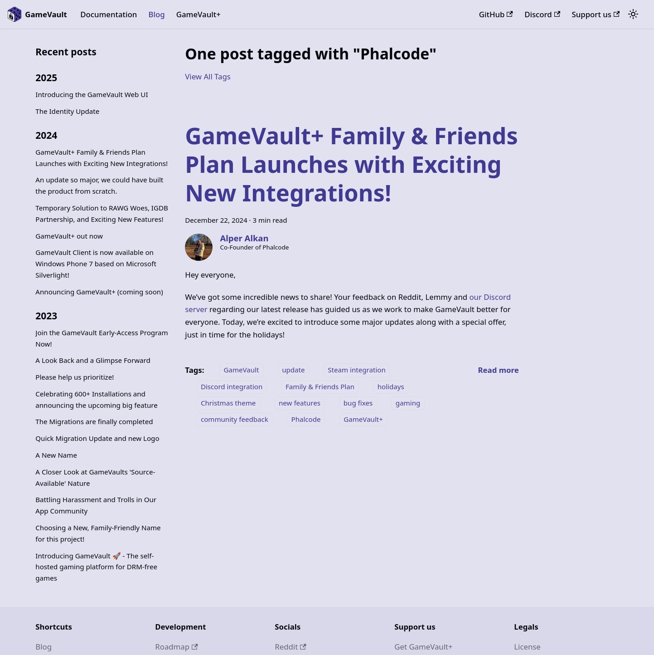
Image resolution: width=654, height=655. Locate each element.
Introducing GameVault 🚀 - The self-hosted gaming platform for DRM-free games (96, 567)
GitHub (496, 14)
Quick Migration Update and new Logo (97, 438)
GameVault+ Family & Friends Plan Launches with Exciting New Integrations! (101, 157)
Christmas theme (228, 402)
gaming (408, 402)
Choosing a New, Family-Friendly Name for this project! (97, 533)
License (527, 646)
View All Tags (208, 76)
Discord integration (231, 386)
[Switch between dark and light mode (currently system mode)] (633, 14)
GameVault (241, 370)
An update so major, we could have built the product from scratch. (99, 185)
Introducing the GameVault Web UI (91, 94)
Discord (542, 14)
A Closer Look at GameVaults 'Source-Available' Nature (95, 477)
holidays (391, 386)
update (293, 370)
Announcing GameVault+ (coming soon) (99, 291)
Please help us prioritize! (74, 376)
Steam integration (357, 370)
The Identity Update (67, 111)
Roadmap (176, 646)
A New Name (56, 454)
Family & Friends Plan (320, 386)
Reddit (290, 646)
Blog (156, 14)
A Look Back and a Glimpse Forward (92, 360)
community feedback (234, 419)
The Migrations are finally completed (94, 421)
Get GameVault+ (423, 646)
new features (299, 402)
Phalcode (306, 419)
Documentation (108, 14)
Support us (596, 14)
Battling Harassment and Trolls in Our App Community (95, 505)
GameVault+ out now (69, 235)
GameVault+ (198, 14)
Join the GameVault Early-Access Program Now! (101, 338)
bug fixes (358, 402)
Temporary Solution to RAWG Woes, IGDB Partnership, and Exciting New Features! (101, 213)
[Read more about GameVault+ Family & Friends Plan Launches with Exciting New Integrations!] (498, 370)
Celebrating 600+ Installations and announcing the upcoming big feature (96, 399)
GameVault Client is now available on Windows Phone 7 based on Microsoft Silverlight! (95, 263)
